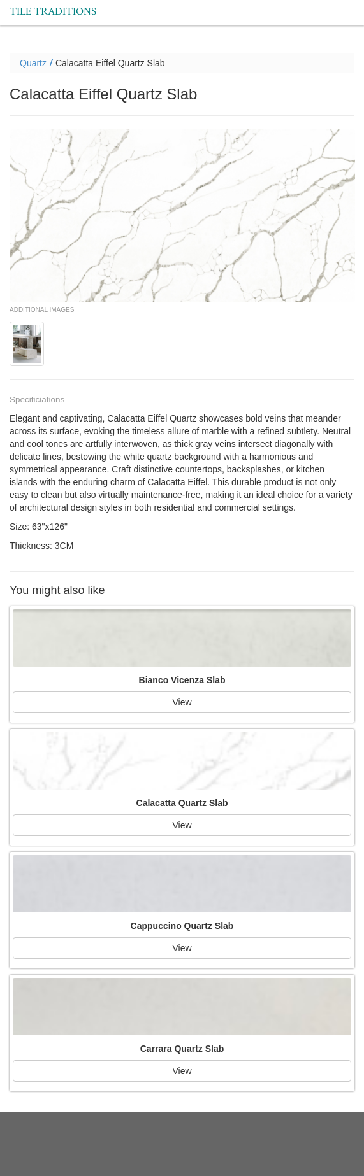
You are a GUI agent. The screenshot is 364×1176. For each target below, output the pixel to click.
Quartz (33, 63)
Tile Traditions (53, 11)
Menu (345, 5)
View (181, 702)
